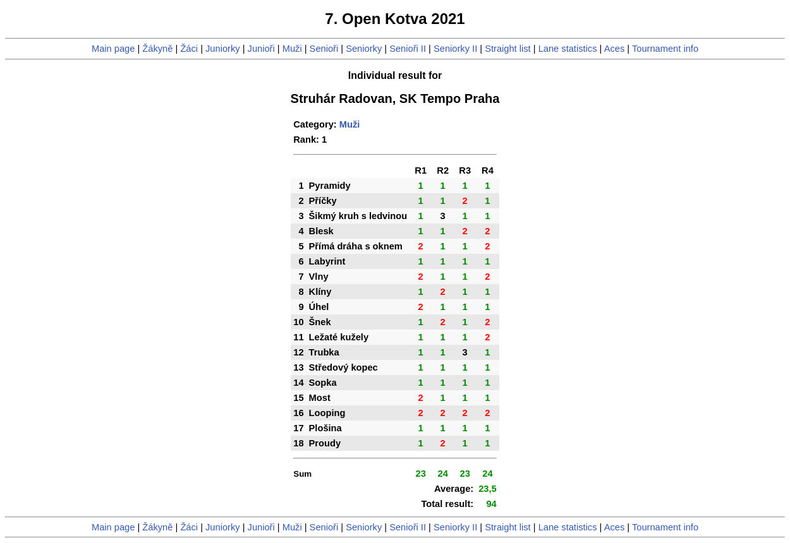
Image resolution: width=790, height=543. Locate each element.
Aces (614, 49)
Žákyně (157, 49)
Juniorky (222, 49)
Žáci (189, 49)
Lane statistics (567, 49)
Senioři (324, 49)
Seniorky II (455, 49)
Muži (292, 49)
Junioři (261, 49)
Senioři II (407, 49)
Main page (113, 49)
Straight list (508, 49)
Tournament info (665, 49)
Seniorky (364, 49)
